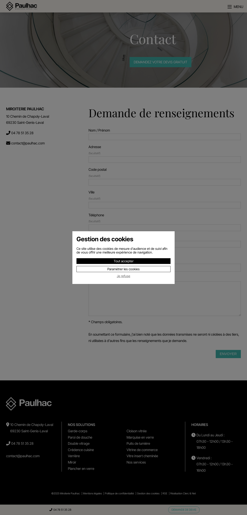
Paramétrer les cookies (123, 269)
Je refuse (123, 276)
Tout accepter (124, 261)
